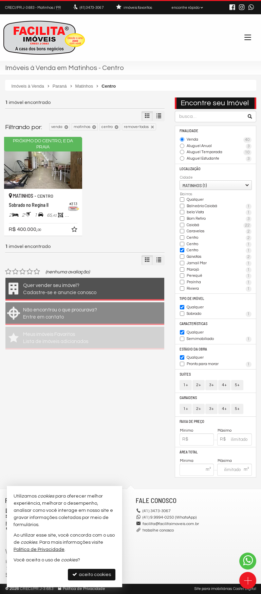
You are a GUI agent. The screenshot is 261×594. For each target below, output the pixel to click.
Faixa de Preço (192, 421)
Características (193, 323)
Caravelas (219, 231)
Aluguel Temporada (219, 152)
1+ (185, 385)
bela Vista (219, 212)
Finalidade (189, 130)
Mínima (186, 461)
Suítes (185, 374)
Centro (219, 238)
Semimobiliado (219, 339)
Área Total (189, 452)
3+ (211, 385)
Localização (190, 168)
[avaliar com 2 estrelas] (15, 271)
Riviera (219, 289)
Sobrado (219, 314)
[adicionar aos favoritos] (75, 230)
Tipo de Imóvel (192, 298)
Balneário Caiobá (219, 206)
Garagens (188, 397)
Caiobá (219, 225)
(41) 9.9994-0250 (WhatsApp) (170, 517)
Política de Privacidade (84, 589)
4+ (224, 385)
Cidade (186, 177)
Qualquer (195, 199)
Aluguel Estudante (219, 159)
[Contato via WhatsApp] (247, 561)
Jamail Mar (219, 263)
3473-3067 (92, 8)
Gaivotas (219, 257)
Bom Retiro (219, 219)
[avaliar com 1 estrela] (8, 271)
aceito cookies (91, 574)
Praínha (219, 282)
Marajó (219, 270)
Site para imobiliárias (213, 589)
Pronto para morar (219, 364)
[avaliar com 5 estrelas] (37, 271)
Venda (219, 140)
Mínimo (186, 430)
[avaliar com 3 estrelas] (22, 271)
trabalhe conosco (158, 530)
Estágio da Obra (193, 349)
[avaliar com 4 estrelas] (29, 271)
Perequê (219, 276)
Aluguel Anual (219, 146)
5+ (237, 385)
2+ (198, 385)
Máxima (225, 461)
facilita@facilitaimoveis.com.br (171, 524)
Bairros (186, 194)
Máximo (224, 430)
